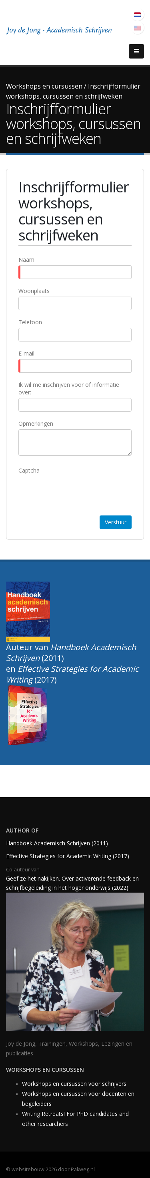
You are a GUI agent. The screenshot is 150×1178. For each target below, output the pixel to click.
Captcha (29, 470)
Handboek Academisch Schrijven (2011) (58, 843)
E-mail (26, 353)
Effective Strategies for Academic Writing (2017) (67, 856)
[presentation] (79, 491)
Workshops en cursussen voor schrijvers (75, 1083)
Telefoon (30, 322)
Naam (26, 259)
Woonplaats (34, 291)
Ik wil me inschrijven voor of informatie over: (68, 388)
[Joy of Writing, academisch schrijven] (60, 31)
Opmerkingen (35, 423)
